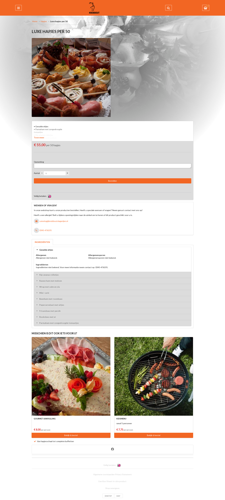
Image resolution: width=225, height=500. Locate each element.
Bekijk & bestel (71, 435)
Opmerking (39, 162)
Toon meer (39, 137)
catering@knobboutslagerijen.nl (53, 221)
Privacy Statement (123, 474)
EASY (118, 496)
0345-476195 (45, 230)
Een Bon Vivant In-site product (112, 481)
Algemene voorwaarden (104, 474)
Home (34, 21)
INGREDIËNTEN (42, 242)
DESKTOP (108, 496)
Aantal (37, 173)
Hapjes (44, 21)
